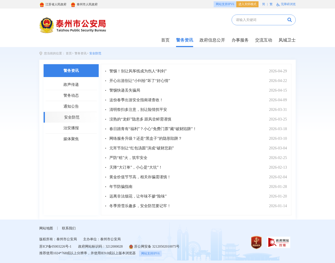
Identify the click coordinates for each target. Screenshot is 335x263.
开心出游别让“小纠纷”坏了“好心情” (139, 81)
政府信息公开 (212, 40)
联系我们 (69, 228)
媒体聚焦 (71, 139)
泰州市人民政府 (84, 4)
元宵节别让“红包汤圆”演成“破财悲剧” (141, 148)
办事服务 (240, 40)
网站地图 (46, 228)
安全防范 (95, 53)
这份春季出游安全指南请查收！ (136, 100)
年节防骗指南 (120, 186)
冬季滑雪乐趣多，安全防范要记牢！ (140, 206)
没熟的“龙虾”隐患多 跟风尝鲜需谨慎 (140, 119)
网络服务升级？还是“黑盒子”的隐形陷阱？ (145, 138)
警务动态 (71, 95)
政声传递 (71, 84)
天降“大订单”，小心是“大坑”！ (135, 167)
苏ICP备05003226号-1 (55, 246)
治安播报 (71, 128)
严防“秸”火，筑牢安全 (128, 158)
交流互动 (263, 40)
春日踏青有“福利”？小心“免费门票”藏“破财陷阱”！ (153, 129)
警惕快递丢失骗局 (124, 90)
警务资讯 (184, 40)
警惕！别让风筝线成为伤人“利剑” (138, 71)
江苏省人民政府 (52, 4)
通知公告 (71, 106)
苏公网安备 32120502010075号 (154, 247)
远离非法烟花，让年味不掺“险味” (138, 196)
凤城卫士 (287, 40)
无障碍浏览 (286, 4)
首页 (165, 40)
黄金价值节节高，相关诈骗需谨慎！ (140, 177)
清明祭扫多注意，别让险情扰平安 (138, 109)
